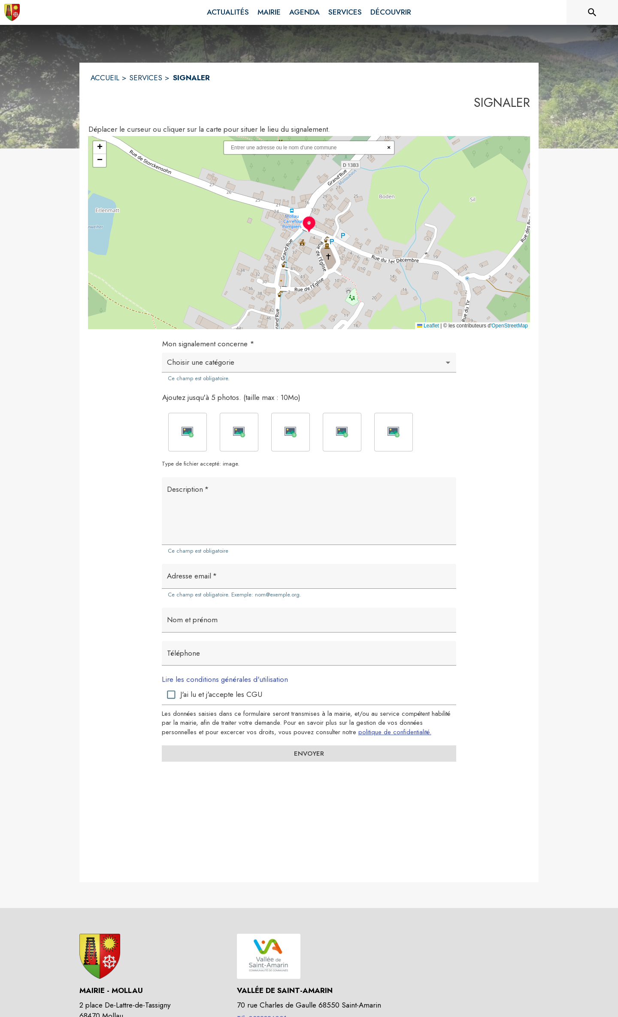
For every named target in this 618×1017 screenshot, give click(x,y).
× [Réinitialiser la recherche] (389, 147)
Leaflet (428, 326)
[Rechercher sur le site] (592, 12)
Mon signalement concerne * (208, 344)
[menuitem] (228, 12)
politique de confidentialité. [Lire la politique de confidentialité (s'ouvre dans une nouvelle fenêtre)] (394, 732)
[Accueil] (12, 12)
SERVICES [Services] (145, 78)
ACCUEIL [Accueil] (105, 78)
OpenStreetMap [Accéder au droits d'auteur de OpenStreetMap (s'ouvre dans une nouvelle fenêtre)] (509, 326)
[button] (309, 224)
